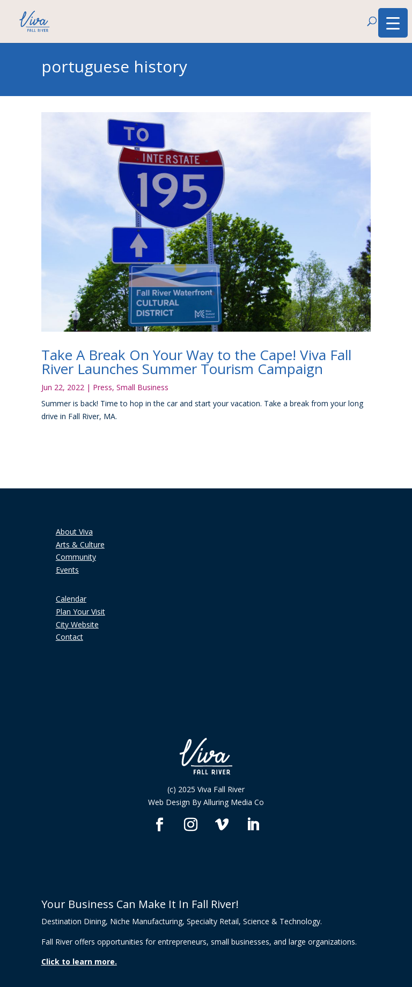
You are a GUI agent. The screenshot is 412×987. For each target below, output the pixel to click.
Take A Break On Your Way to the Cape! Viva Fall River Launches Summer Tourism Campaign (196, 361)
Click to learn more (78, 961)
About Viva (74, 532)
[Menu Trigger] (393, 23)
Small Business (142, 387)
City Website (77, 624)
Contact (69, 637)
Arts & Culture (80, 544)
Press (102, 387)
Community (76, 557)
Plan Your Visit (80, 611)
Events (67, 570)
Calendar (71, 599)
